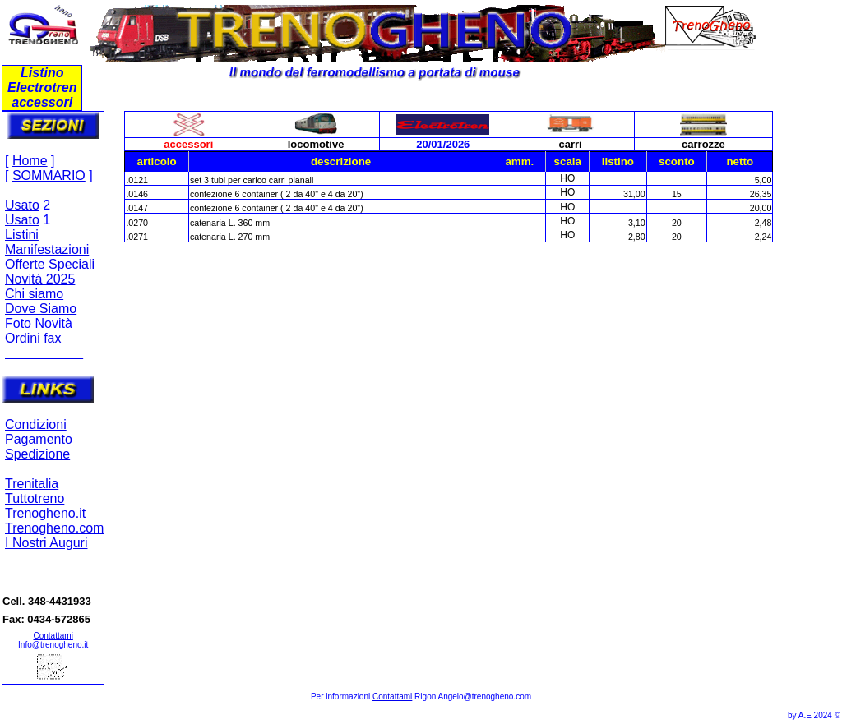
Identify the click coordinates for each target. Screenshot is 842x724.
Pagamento (38, 439)
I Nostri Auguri (46, 543)
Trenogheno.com (54, 528)
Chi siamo (34, 294)
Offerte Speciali (50, 264)
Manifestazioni (47, 249)
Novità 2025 (40, 279)
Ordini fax (33, 338)
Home (30, 161)
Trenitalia (31, 484)
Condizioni (36, 424)
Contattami (53, 635)
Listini (22, 235)
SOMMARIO (49, 175)
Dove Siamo (40, 309)
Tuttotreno (34, 498)
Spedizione (37, 454)
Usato (22, 205)
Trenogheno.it (45, 513)
